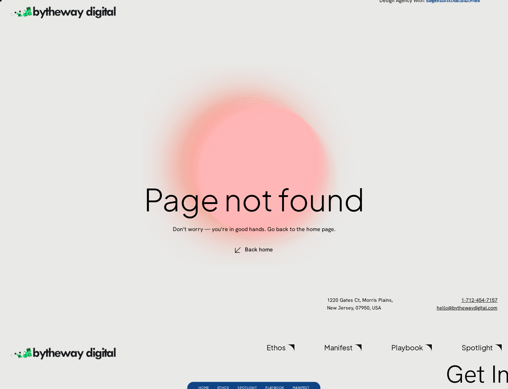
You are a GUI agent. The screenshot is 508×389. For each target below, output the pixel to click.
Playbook (274, 376)
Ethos (223, 376)
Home (203, 376)
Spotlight (247, 376)
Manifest (301, 376)
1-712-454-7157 (479, 300)
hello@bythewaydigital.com (467, 308)
